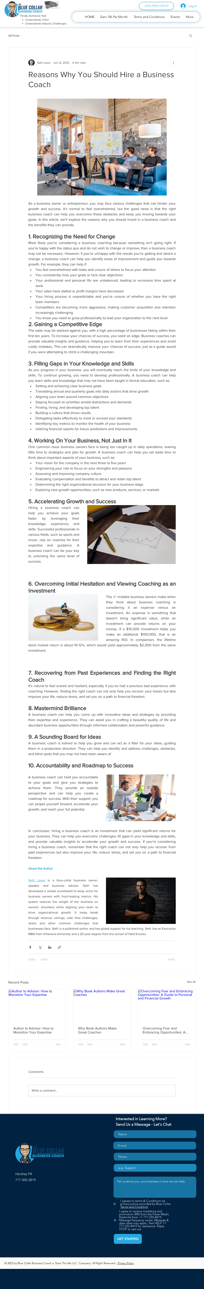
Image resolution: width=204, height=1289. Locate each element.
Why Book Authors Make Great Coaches (97, 1030)
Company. (85, 1263)
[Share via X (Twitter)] (40, 947)
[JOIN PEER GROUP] (156, 6)
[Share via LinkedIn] (50, 947)
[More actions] (173, 62)
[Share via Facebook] (30, 947)
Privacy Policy (125, 1263)
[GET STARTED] (128, 1239)
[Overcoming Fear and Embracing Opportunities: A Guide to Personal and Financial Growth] (166, 1005)
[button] (190, 35)
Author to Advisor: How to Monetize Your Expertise (33, 1030)
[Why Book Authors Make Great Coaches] (102, 1005)
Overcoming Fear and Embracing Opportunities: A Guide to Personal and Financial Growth (164, 1030)
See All (191, 981)
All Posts (14, 35)
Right (99, 1263)
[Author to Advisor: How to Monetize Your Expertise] (37, 1005)
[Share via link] (59, 947)
